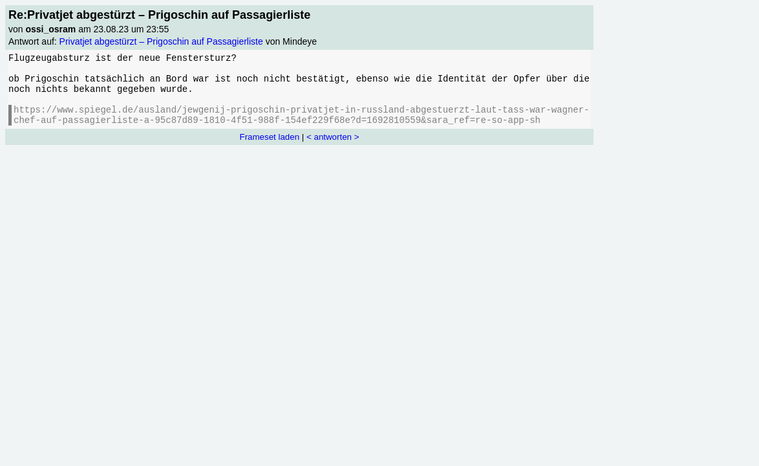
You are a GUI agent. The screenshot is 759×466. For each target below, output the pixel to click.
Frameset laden (270, 137)
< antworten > (332, 137)
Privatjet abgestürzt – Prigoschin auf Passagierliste (161, 41)
